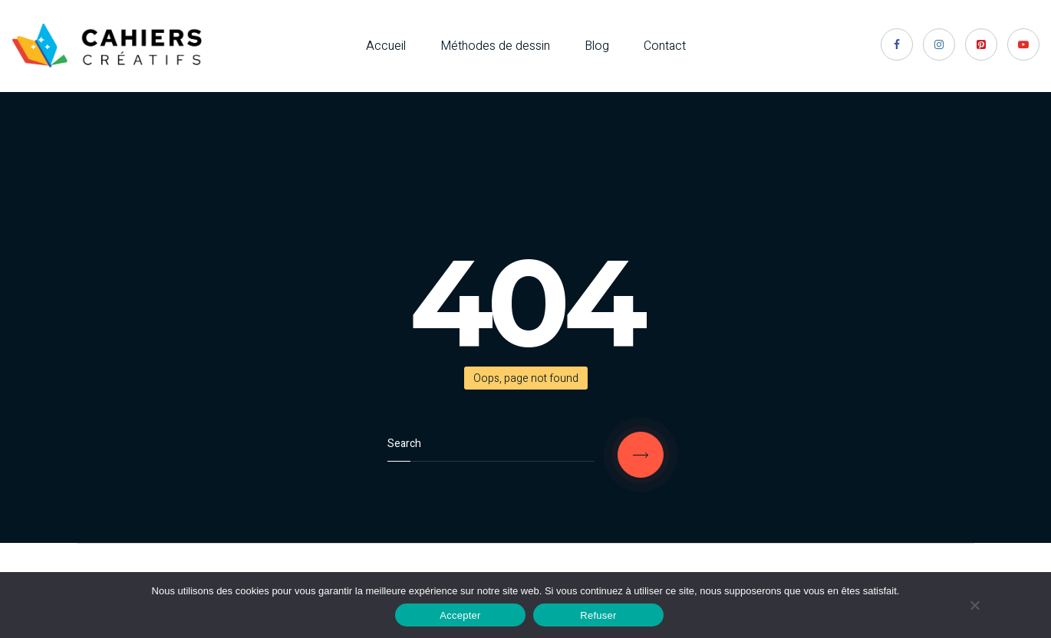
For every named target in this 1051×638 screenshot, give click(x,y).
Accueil (386, 46)
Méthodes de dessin (495, 46)
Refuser (598, 615)
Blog (597, 46)
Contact (665, 46)
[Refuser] (974, 605)
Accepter (460, 615)
